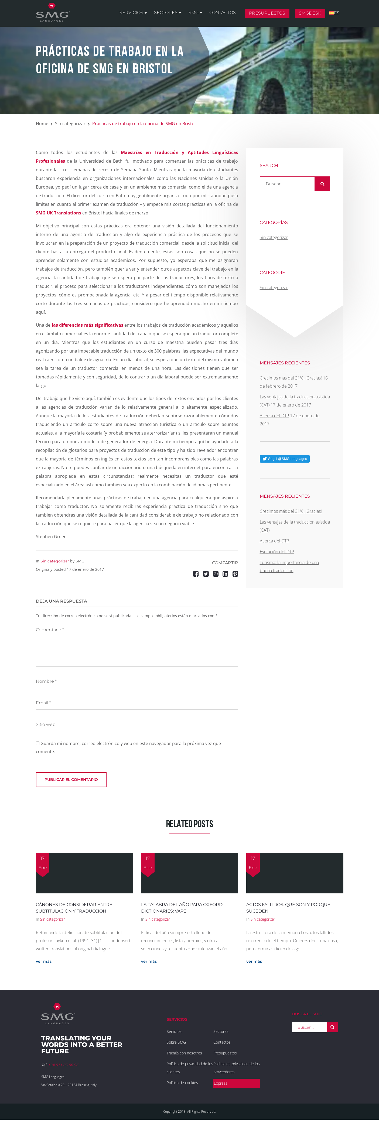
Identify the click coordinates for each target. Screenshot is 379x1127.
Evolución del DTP (277, 552)
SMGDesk (311, 14)
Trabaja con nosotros (184, 1053)
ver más (44, 961)
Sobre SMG (176, 1042)
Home (42, 124)
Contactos (224, 13)
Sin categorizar (70, 124)
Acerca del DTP (274, 416)
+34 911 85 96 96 (63, 1064)
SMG (196, 13)
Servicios (135, 13)
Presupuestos (269, 14)
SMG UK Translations (58, 213)
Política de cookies (182, 1082)
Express (220, 1083)
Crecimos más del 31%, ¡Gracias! (291, 378)
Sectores (169, 13)
